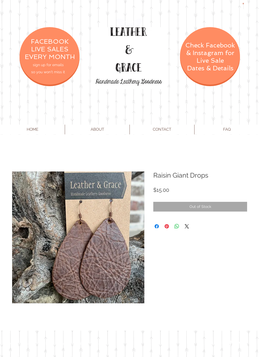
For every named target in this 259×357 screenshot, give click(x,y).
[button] (243, 3)
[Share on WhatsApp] (177, 226)
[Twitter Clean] (241, 343)
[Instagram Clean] (251, 343)
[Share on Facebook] (157, 226)
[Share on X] (187, 226)
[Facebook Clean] (230, 343)
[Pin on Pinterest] (167, 226)
